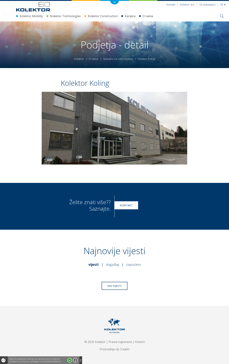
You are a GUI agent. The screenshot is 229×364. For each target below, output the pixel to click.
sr (222, 4)
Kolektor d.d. (187, 4)
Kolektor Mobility (31, 16)
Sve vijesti (114, 286)
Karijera (130, 16)
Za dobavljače (207, 4)
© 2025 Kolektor (95, 342)
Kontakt (170, 4)
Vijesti (93, 264)
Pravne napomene (120, 342)
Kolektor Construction (103, 16)
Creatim (125, 349)
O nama (148, 16)
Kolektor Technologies (65, 16)
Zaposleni (133, 264)
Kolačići (140, 342)
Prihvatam (69, 360)
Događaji (112, 264)
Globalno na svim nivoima (118, 59)
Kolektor (79, 59)
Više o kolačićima (75, 360)
